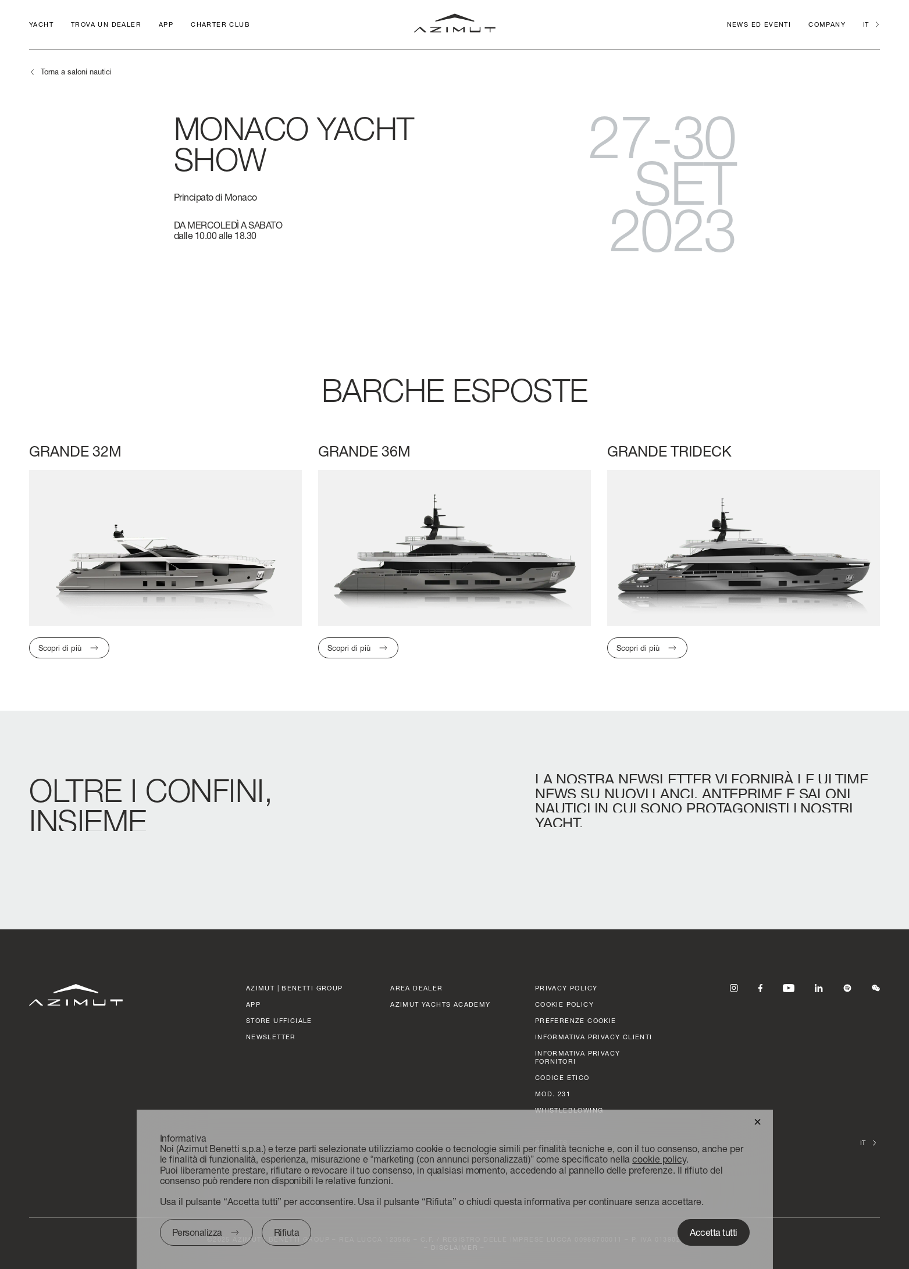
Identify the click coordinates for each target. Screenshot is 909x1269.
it (865, 24)
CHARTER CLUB (220, 24)
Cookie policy (564, 1004)
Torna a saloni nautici (76, 71)
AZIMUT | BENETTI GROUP (294, 988)
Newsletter (271, 1036)
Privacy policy (566, 988)
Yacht (41, 24)
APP (166, 24)
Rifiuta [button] (286, 1232)
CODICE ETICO (562, 1077)
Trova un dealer (106, 24)
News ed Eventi (759, 24)
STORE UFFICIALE (279, 1020)
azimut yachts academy (440, 1004)
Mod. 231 (553, 1093)
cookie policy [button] (659, 1158)
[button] (757, 1121)
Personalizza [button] (197, 1232)
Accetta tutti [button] (713, 1232)
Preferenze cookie (575, 1020)
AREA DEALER (416, 988)
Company (827, 24)
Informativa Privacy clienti (594, 1036)
